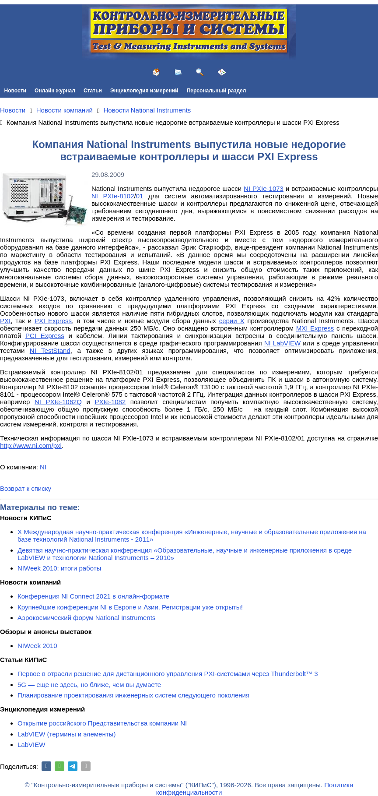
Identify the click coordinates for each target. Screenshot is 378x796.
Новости (15, 91)
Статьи (93, 91)
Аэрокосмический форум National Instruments (86, 617)
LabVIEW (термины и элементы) (67, 734)
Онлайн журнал (55, 91)
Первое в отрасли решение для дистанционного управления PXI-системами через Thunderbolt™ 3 (168, 673)
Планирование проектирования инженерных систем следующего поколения (133, 695)
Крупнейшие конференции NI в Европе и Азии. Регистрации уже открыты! (130, 607)
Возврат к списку (25, 488)
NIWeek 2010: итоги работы (59, 568)
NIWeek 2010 (37, 645)
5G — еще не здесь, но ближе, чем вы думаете (89, 684)
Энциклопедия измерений (144, 91)
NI (43, 467)
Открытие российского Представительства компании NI (102, 723)
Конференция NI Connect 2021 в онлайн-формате (93, 596)
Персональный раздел (216, 91)
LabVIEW (31, 744)
